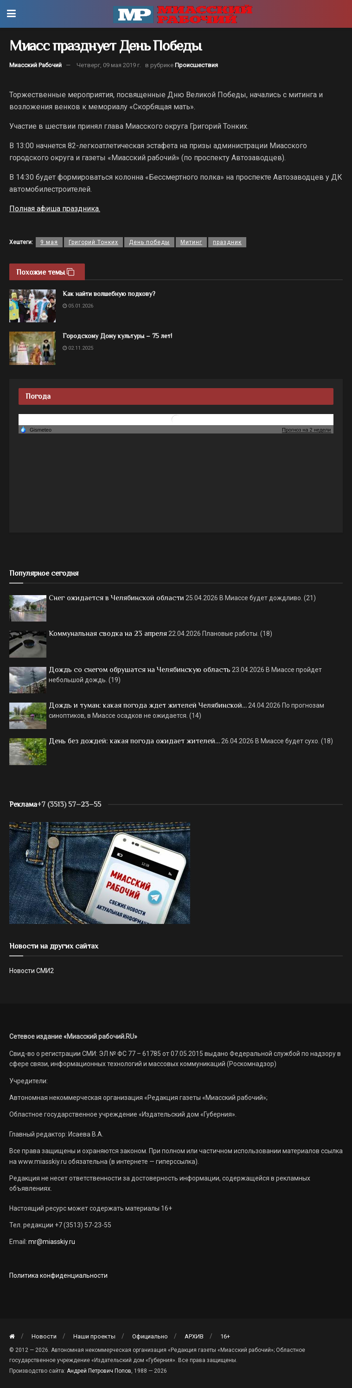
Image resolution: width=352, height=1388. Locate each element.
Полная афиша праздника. (54, 208)
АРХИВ (194, 1336)
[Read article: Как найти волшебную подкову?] (32, 306)
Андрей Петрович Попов (99, 1371)
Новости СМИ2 (31, 970)
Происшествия (196, 65)
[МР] (99, 872)
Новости (44, 1336)
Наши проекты (94, 1336)
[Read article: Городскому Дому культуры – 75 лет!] (32, 348)
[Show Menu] (11, 14)
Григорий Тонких (93, 242)
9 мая (49, 242)
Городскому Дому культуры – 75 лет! (117, 335)
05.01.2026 (78, 306)
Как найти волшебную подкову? (109, 293)
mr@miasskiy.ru (51, 1241)
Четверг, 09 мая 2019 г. (109, 65)
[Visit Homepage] (182, 14)
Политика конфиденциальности (58, 1275)
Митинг (191, 242)
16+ (225, 1336)
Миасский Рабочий (35, 65)
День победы (149, 242)
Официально (150, 1336)
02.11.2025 (78, 348)
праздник (227, 242)
